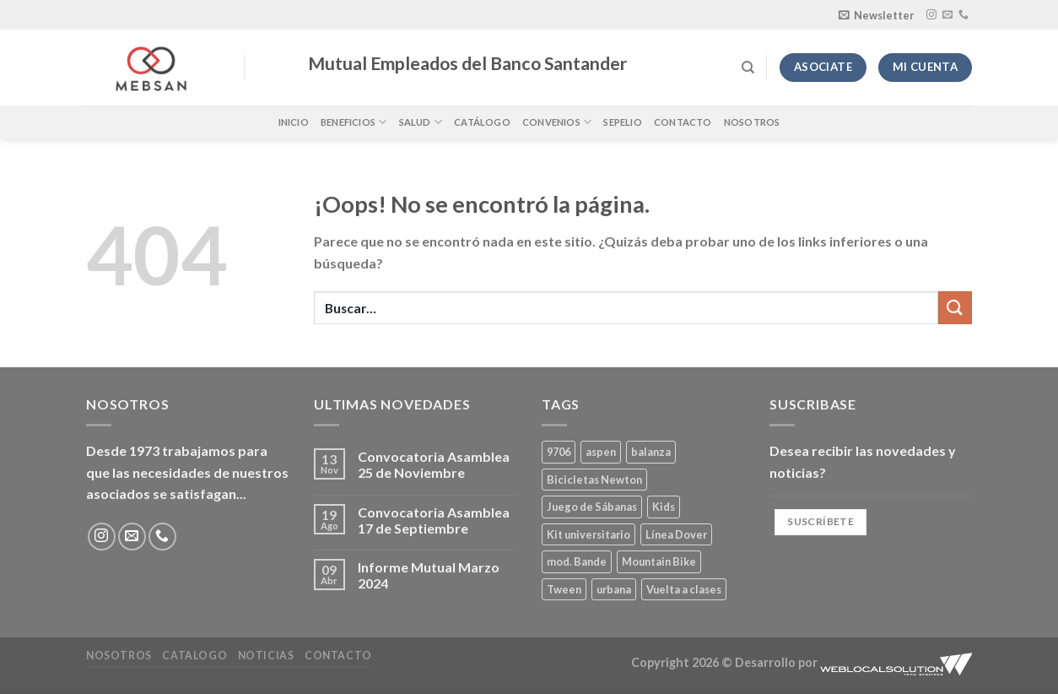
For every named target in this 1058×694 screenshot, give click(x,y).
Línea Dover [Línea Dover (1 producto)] (676, 534)
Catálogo (482, 122)
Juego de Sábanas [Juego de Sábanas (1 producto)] (592, 506)
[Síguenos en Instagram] (931, 15)
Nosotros (752, 122)
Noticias (266, 655)
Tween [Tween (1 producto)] (564, 589)
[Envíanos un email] (947, 15)
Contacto (683, 122)
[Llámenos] (963, 15)
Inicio (293, 122)
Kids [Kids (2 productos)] (663, 506)
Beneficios (354, 122)
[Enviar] (955, 307)
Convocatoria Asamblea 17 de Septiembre (434, 520)
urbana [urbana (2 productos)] (613, 589)
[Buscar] (748, 68)
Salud (421, 122)
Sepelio (622, 122)
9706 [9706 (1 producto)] (558, 451)
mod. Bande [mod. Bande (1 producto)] (577, 561)
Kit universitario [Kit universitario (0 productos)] (588, 534)
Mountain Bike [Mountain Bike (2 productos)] (659, 561)
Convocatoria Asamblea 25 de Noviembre (434, 464)
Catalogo (194, 655)
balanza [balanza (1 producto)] (651, 451)
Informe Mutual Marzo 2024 (428, 575)
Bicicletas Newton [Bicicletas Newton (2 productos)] (594, 479)
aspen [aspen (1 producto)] (601, 451)
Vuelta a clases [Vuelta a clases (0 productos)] (683, 589)
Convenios (556, 122)
